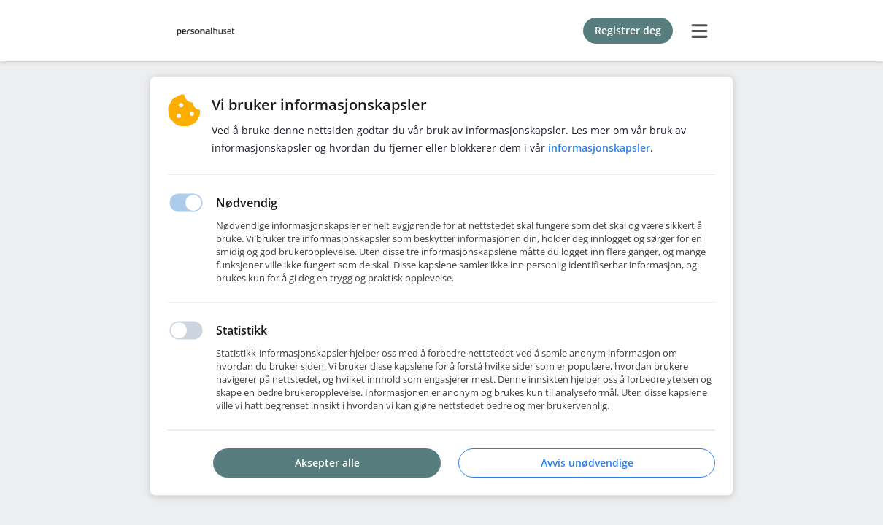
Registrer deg (628, 30)
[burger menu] (699, 30)
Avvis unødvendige (587, 463)
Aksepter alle (327, 463)
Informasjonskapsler (599, 148)
